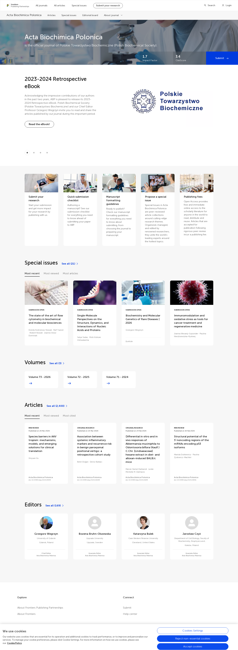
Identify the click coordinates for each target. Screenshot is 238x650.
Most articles (70, 273)
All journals (41, 5)
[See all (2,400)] (57, 406)
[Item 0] (27, 152)
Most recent (32, 273)
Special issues (79, 5)
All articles (59, 5)
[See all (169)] (54, 505)
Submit (220, 58)
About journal (111, 15)
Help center (130, 613)
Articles (51, 15)
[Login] (227, 5)
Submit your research (108, 5)
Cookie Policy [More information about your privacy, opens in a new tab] (14, 646)
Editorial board (90, 15)
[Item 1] (34, 152)
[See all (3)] (57, 363)
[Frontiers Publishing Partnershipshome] (18, 5)
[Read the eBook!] (39, 124)
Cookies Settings (192, 633)
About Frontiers (26, 613)
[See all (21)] (70, 264)
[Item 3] (47, 152)
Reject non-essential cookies (192, 641)
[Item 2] (40, 152)
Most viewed (51, 273)
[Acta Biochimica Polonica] (24, 15)
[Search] (209, 5)
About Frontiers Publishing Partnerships (40, 607)
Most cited (69, 415)
